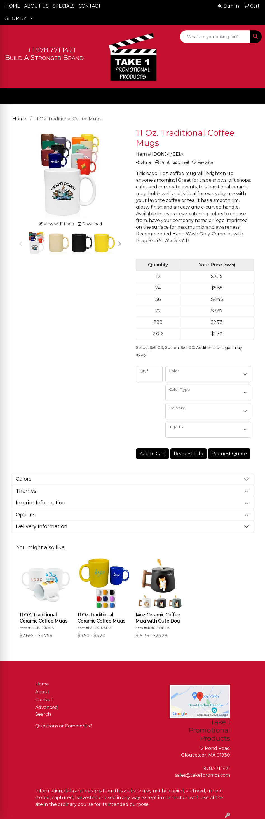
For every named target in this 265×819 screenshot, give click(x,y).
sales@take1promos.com (202, 775)
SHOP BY (15, 18)
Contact (44, 699)
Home (42, 684)
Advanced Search (46, 711)
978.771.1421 (216, 768)
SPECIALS (64, 6)
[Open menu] (253, 96)
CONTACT (90, 6)
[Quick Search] (215, 36)
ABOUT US (36, 6)
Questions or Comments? (63, 726)
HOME (12, 6)
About (42, 691)
